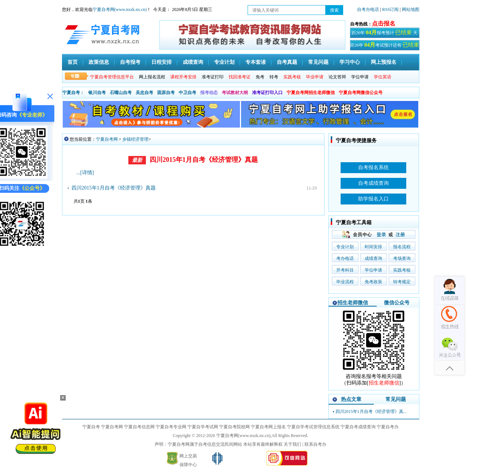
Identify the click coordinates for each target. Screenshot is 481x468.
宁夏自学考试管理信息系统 (313, 426)
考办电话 (345, 258)
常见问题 (318, 62)
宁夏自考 (91, 426)
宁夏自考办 (388, 426)
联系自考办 (315, 444)
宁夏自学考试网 (202, 426)
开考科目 (345, 270)
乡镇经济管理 (135, 139)
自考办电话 (368, 9)
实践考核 (402, 270)
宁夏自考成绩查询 (358, 426)
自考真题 (287, 62)
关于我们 (292, 444)
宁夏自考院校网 (234, 426)
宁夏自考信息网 (139, 426)
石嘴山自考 (121, 92)
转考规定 (402, 281)
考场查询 (402, 258)
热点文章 (351, 399)
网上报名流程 (152, 76)
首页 (72, 62)
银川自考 (97, 92)
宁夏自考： (73, 92)
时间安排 (373, 246)
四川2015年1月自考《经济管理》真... (371, 411)
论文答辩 (337, 76)
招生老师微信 (352, 302)
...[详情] (85, 172)
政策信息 (99, 62)
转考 (273, 76)
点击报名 (383, 23)
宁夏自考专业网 (171, 426)
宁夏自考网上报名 (268, 426)
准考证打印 (213, 76)
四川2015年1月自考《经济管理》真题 (204, 159)
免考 (260, 76)
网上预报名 (383, 62)
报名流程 (402, 246)
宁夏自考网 (107, 139)
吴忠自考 (144, 92)
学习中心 (350, 62)
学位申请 (360, 76)
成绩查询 (193, 62)
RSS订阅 (391, 9)
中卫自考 (187, 92)
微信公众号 (397, 302)
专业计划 (224, 62)
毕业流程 (345, 281)
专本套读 (255, 62)
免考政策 (373, 281)
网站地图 (410, 9)
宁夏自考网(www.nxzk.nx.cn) (120, 9)
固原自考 (166, 92)
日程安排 (161, 62)
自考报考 (130, 62)
